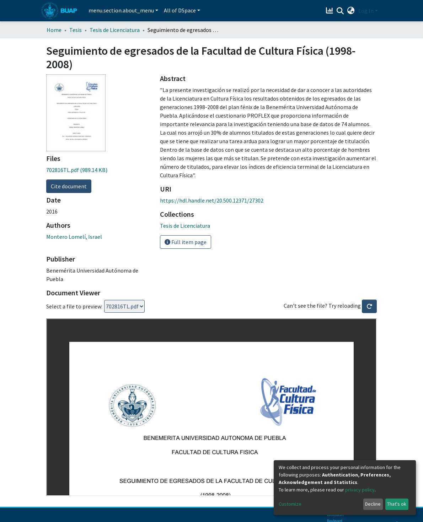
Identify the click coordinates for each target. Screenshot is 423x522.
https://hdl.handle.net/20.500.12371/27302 (211, 200)
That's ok (396, 504)
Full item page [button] (186, 242)
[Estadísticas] (330, 10)
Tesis (75, 29)
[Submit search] (340, 11)
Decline (373, 504)
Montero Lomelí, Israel (74, 236)
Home (54, 29)
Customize (290, 504)
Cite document (69, 186)
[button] (351, 10)
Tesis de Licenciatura (115, 29)
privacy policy (360, 489)
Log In (366, 10)
